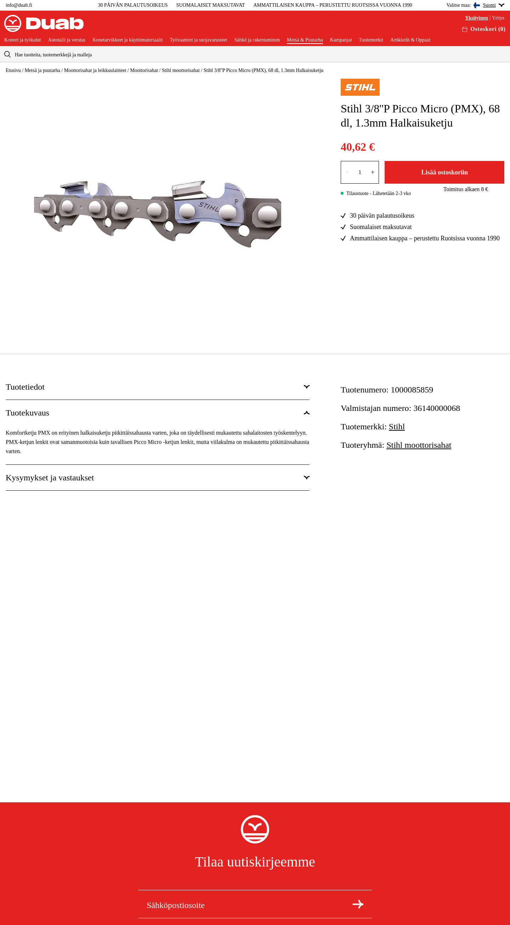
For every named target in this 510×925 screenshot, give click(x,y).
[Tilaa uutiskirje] (357, 904)
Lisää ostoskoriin (444, 172)
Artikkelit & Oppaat (410, 40)
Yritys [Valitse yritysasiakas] (498, 18)
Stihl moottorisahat (181, 70)
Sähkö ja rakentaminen (257, 40)
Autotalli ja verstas (66, 40)
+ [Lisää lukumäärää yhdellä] (372, 172)
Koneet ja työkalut (22, 40)
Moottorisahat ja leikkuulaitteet (95, 70)
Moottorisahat (144, 70)
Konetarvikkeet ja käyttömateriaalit (127, 40)
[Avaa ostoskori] (484, 29)
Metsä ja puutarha (42, 70)
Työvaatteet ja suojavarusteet (198, 40)
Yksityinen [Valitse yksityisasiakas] (476, 18)
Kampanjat (341, 40)
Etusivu (13, 70)
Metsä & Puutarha (305, 40)
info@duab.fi (19, 5)
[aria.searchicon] (7, 54)
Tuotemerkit (371, 40)
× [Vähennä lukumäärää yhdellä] (347, 172)
